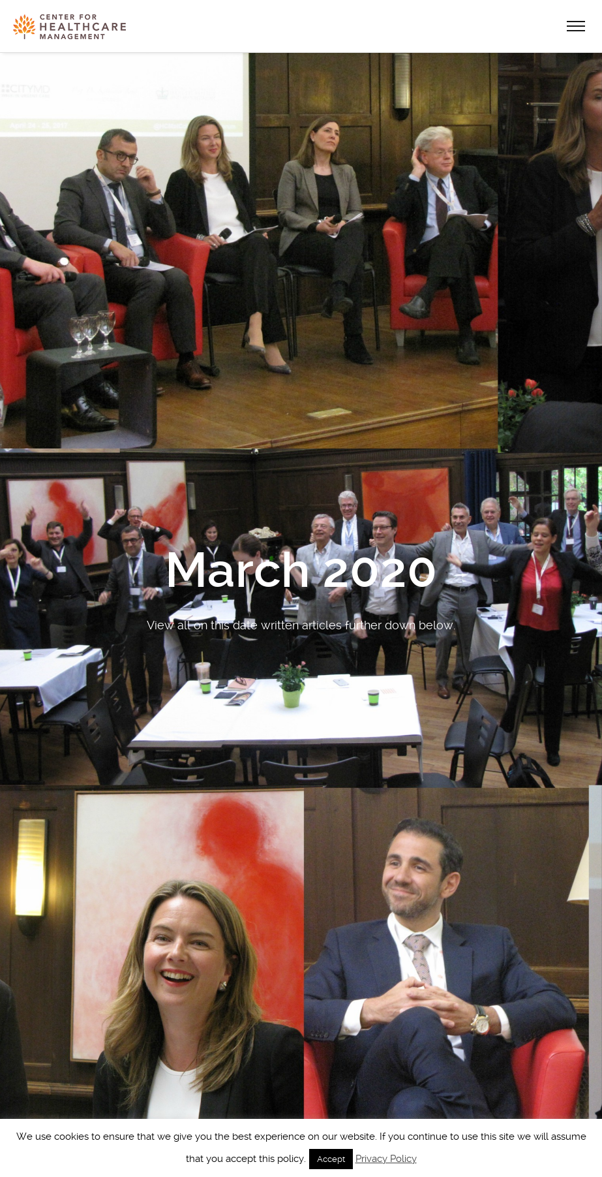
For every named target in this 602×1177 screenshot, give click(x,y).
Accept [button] (331, 1159)
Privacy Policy (386, 1159)
